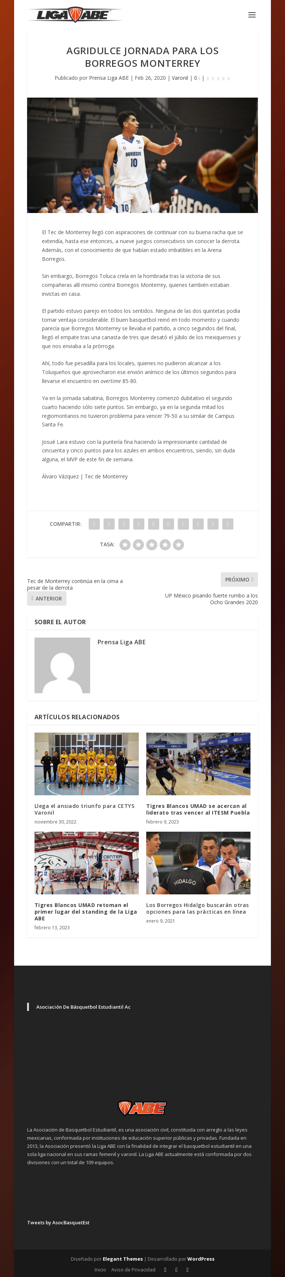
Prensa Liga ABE (109, 77)
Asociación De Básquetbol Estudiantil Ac (83, 1006)
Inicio (100, 1269)
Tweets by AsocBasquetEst (58, 1222)
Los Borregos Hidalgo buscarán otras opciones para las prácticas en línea (197, 908)
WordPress (200, 1258)
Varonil (180, 77)
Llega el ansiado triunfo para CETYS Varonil (85, 809)
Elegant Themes (123, 1258)
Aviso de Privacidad (133, 1269)
